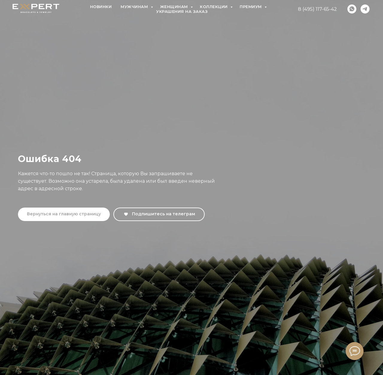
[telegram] (365, 8)
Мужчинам (135, 6)
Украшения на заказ (182, 11)
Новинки (101, 6)
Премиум (251, 6)
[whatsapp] (351, 8)
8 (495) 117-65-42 (317, 9)
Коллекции (214, 6)
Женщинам (174, 6)
